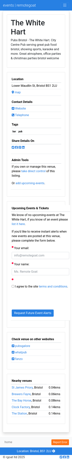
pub (20, 131)
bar (14, 131)
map (16, 92)
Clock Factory (21, 407)
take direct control (33, 171)
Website (19, 108)
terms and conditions (53, 286)
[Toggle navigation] (65, 5)
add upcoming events (29, 183)
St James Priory (22, 387)
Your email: (20, 248)
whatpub (19, 352)
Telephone (20, 115)
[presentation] (40, 299)
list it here (18, 224)
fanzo (17, 359)
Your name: (20, 264)
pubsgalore (21, 346)
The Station (19, 413)
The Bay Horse (21, 400)
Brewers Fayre (21, 394)
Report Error (60, 442)
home (8, 442)
